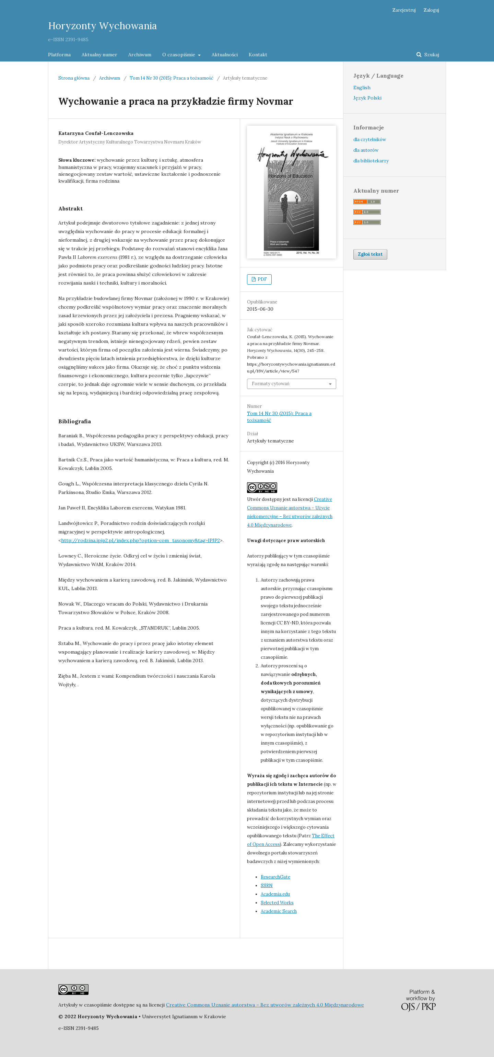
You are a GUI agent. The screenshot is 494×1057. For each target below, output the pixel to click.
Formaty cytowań (271, 384)
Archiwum (139, 54)
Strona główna (74, 78)
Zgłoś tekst (370, 254)
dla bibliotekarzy (371, 161)
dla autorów (365, 150)
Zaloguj (431, 10)
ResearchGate (275, 877)
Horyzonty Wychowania (102, 26)
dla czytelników (369, 139)
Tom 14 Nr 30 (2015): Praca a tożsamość (171, 78)
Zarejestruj (404, 10)
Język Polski (367, 98)
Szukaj (431, 54)
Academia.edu (275, 894)
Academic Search (279, 911)
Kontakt (258, 54)
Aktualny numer (99, 54)
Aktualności (225, 54)
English (361, 87)
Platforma (59, 54)
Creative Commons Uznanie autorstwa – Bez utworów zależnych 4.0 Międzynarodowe (265, 1005)
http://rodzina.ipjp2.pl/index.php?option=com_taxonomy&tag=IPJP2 (140, 540)
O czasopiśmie (179, 54)
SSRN (267, 885)
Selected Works (277, 903)
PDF (262, 279)
